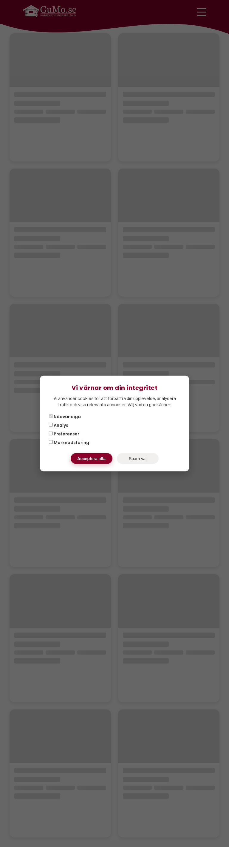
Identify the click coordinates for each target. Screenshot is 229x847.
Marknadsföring (69, 443)
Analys (58, 425)
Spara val (137, 458)
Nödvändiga (65, 417)
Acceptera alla (91, 458)
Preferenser (64, 434)
